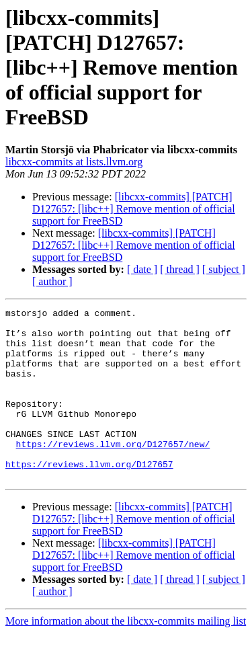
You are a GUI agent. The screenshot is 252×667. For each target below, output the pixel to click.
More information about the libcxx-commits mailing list (125, 655)
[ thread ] (180, 269)
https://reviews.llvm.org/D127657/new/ (113, 472)
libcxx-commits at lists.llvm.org (73, 161)
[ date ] (142, 269)
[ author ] (52, 281)
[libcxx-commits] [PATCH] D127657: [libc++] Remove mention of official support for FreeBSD (133, 209)
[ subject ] (223, 269)
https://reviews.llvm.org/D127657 (89, 496)
